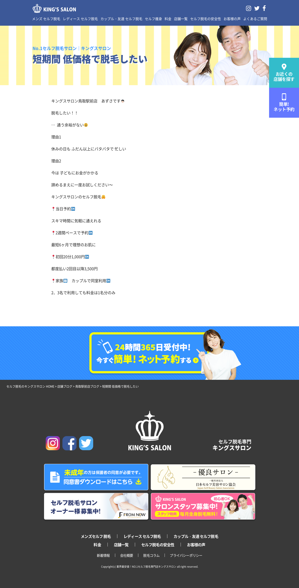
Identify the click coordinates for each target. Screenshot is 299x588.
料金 (168, 18)
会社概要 (126, 555)
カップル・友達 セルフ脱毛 (121, 18)
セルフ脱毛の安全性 (205, 18)
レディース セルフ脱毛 (80, 18)
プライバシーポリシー (186, 555)
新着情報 (103, 555)
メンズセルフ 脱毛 (96, 536)
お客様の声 (232, 18)
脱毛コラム (151, 555)
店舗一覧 (181, 18)
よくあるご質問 (255, 18)
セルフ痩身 (153, 18)
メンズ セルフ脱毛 (46, 18)
